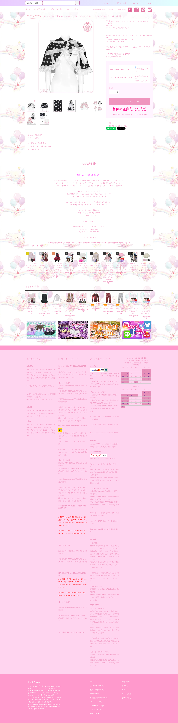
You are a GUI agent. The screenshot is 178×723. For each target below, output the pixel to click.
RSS (91, 714)
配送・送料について (97, 690)
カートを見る (126, 694)
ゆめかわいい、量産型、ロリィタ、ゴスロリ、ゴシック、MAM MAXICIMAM (128, 21)
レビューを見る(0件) (34, 135)
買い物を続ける (32, 149)
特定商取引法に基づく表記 (117, 126)
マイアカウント (127, 682)
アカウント (105, 3)
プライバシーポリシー (97, 702)
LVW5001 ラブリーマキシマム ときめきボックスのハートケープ (89, 194)
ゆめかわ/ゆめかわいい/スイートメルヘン (122, 27)
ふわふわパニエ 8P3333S (89, 229)
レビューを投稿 (32, 138)
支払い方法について (97, 686)
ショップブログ (95, 710)
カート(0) (147, 3)
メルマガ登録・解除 (97, 10)
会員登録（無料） (119, 3)
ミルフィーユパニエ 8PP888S (89, 232)
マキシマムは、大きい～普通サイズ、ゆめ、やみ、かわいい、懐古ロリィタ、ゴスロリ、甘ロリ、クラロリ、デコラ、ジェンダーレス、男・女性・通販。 (83, 16)
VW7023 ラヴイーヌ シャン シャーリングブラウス (89, 196)
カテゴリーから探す (39, 9)
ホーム (28, 9)
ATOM (97, 714)
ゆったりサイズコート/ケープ (119, 28)
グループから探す (55, 9)
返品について (113, 123)
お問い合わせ (120, 10)
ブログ (109, 10)
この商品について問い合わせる (38, 146)
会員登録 (125, 686)
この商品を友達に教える (35, 143)
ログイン (134, 3)
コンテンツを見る (71, 9)
